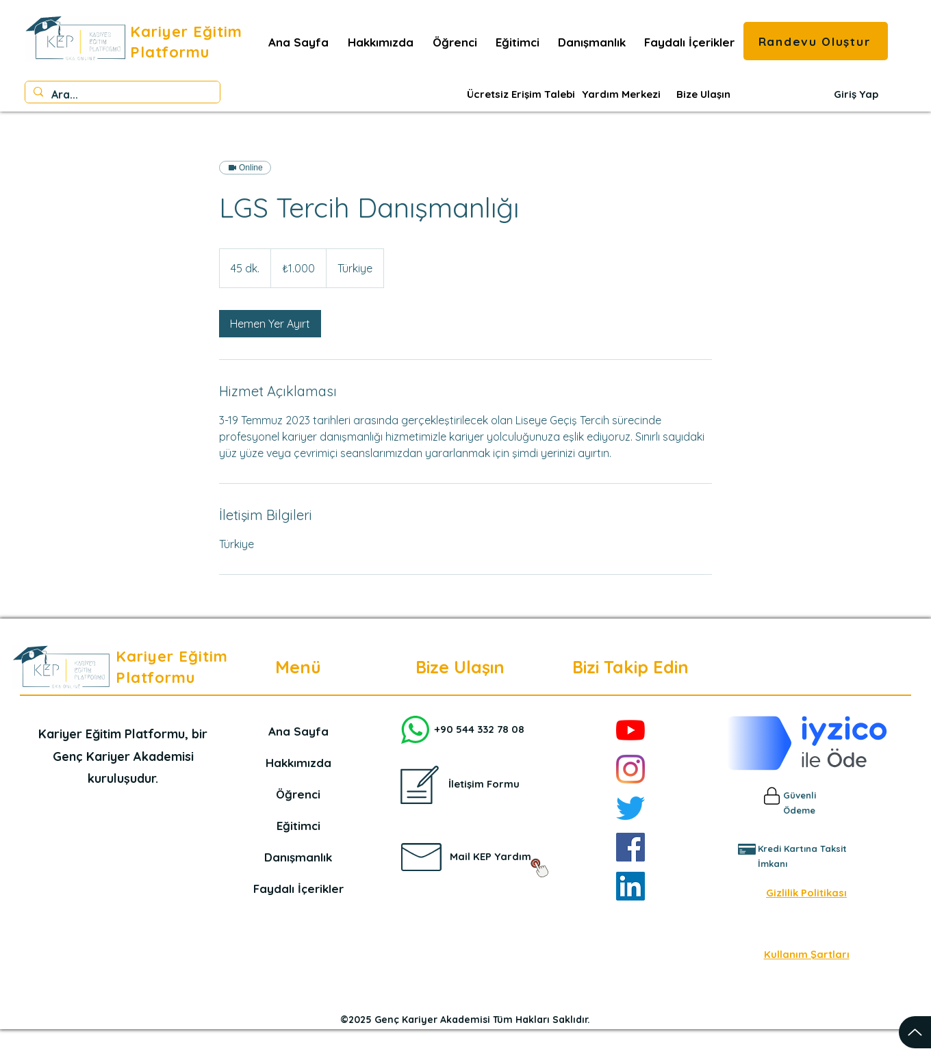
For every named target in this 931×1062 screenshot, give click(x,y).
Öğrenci (298, 794)
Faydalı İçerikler (298, 888)
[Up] (915, 1032)
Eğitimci (298, 825)
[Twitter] (630, 808)
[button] (689, 42)
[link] (270, 323)
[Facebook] (630, 847)
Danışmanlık (298, 857)
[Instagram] (630, 769)
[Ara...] (121, 94)
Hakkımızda (298, 762)
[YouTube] (630, 730)
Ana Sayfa (298, 731)
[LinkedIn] (630, 886)
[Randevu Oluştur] (815, 41)
